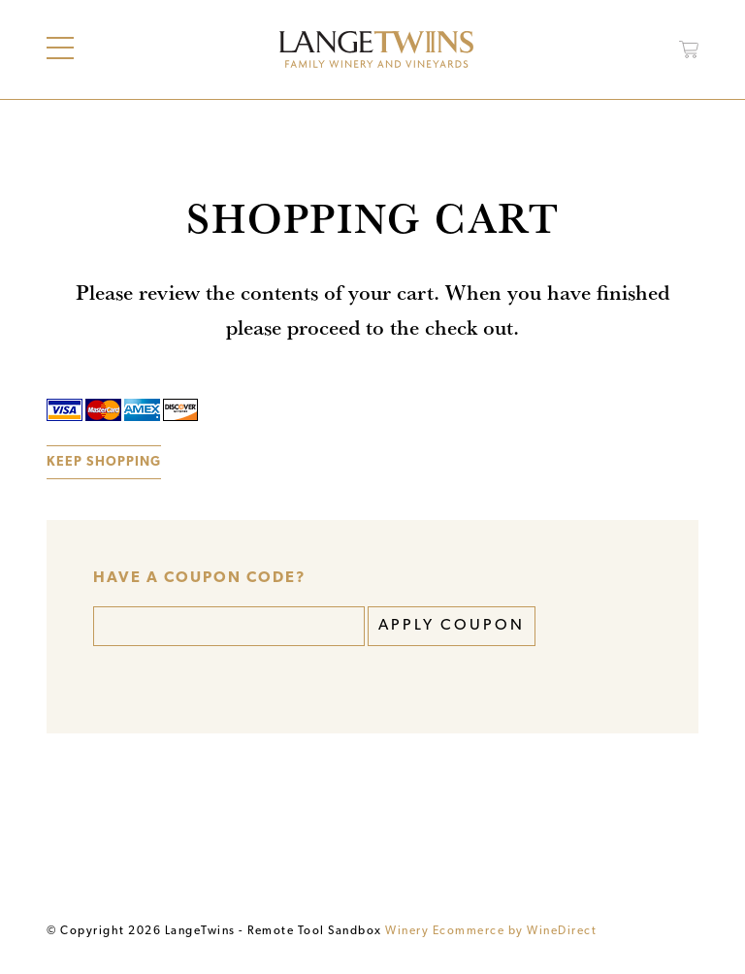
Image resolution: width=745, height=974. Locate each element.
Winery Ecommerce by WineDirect (491, 931)
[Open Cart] (688, 49)
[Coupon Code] (229, 626)
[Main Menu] (60, 48)
